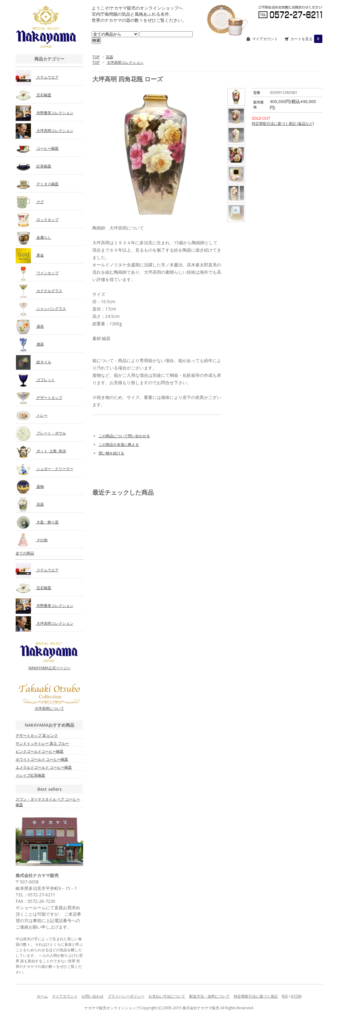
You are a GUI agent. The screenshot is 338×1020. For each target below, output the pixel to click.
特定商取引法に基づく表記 (256, 996)
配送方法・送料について (209, 996)
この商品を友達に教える (118, 444)
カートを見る (306, 38)
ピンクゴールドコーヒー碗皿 (39, 751)
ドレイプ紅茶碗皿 (30, 775)
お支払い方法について (166, 996)
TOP (96, 57)
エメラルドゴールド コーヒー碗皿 (44, 767)
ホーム (42, 996)
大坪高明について (49, 697)
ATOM (296, 996)
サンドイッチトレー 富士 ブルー (42, 743)
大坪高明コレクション (125, 62)
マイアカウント (265, 38)
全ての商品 (25, 553)
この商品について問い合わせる (124, 436)
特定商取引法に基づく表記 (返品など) (283, 123)
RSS (285, 996)
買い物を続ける (111, 453)
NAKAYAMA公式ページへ (49, 655)
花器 (109, 57)
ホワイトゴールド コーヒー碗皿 (42, 759)
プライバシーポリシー (126, 996)
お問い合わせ (93, 996)
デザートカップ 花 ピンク (37, 735)
